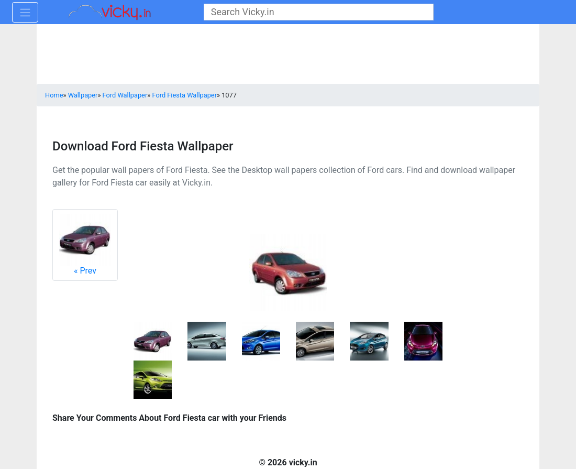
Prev (85, 245)
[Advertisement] (288, 55)
